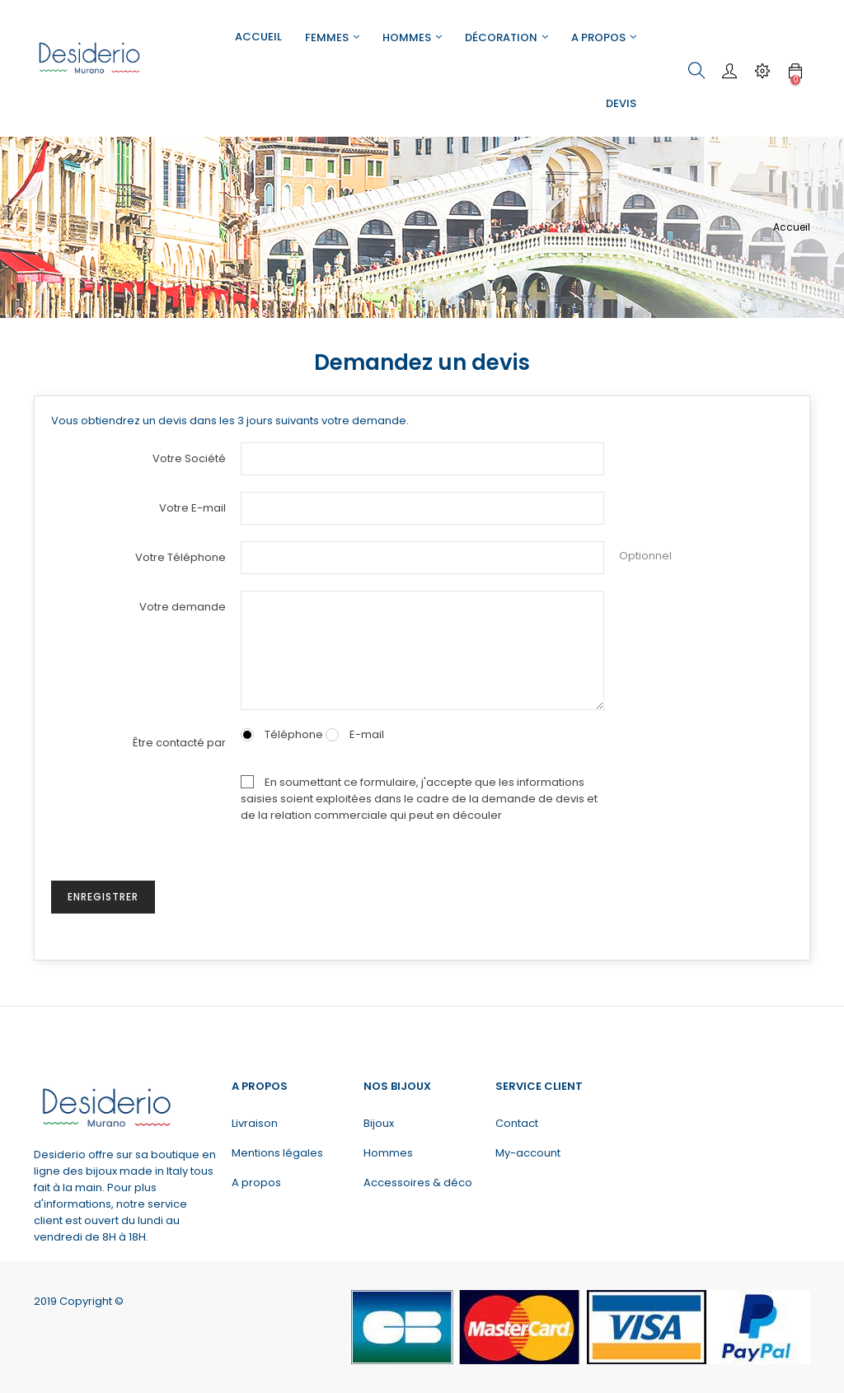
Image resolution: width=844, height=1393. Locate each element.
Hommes (388, 1153)
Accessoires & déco (417, 1182)
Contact (516, 1123)
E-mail (355, 734)
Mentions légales (277, 1153)
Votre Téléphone (180, 557)
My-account (527, 1153)
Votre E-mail (192, 508)
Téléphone (282, 734)
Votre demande (182, 607)
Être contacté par (179, 742)
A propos (256, 1182)
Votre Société (189, 458)
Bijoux (378, 1123)
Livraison (255, 1123)
